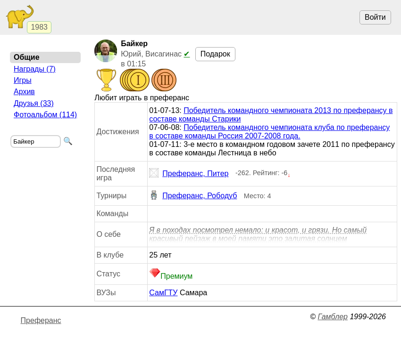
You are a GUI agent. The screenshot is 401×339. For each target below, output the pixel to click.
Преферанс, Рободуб (193, 196)
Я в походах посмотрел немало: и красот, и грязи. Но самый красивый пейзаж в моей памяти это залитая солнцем (258, 234)
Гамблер (332, 317)
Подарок (215, 54)
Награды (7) (35, 69)
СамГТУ (163, 293)
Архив (24, 92)
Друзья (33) (34, 103)
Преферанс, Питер (188, 173)
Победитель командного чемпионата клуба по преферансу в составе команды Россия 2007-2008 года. (269, 131)
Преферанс (41, 320)
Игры (23, 80)
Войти (375, 17)
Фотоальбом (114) (45, 115)
